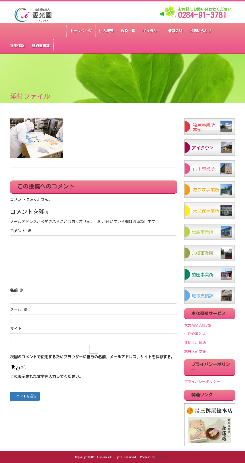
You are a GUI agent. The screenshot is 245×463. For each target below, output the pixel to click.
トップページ (81, 31)
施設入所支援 (195, 351)
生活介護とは (195, 334)
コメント (20, 231)
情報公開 (175, 31)
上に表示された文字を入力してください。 (46, 376)
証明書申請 (41, 46)
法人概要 (106, 31)
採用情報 (17, 46)
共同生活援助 (195, 342)
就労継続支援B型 (197, 325)
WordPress (163, 457)
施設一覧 (128, 31)
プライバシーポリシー (202, 381)
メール (18, 309)
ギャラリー (152, 31)
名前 (16, 290)
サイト (16, 329)
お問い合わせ (200, 31)
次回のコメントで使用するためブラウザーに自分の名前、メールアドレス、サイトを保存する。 (92, 357)
